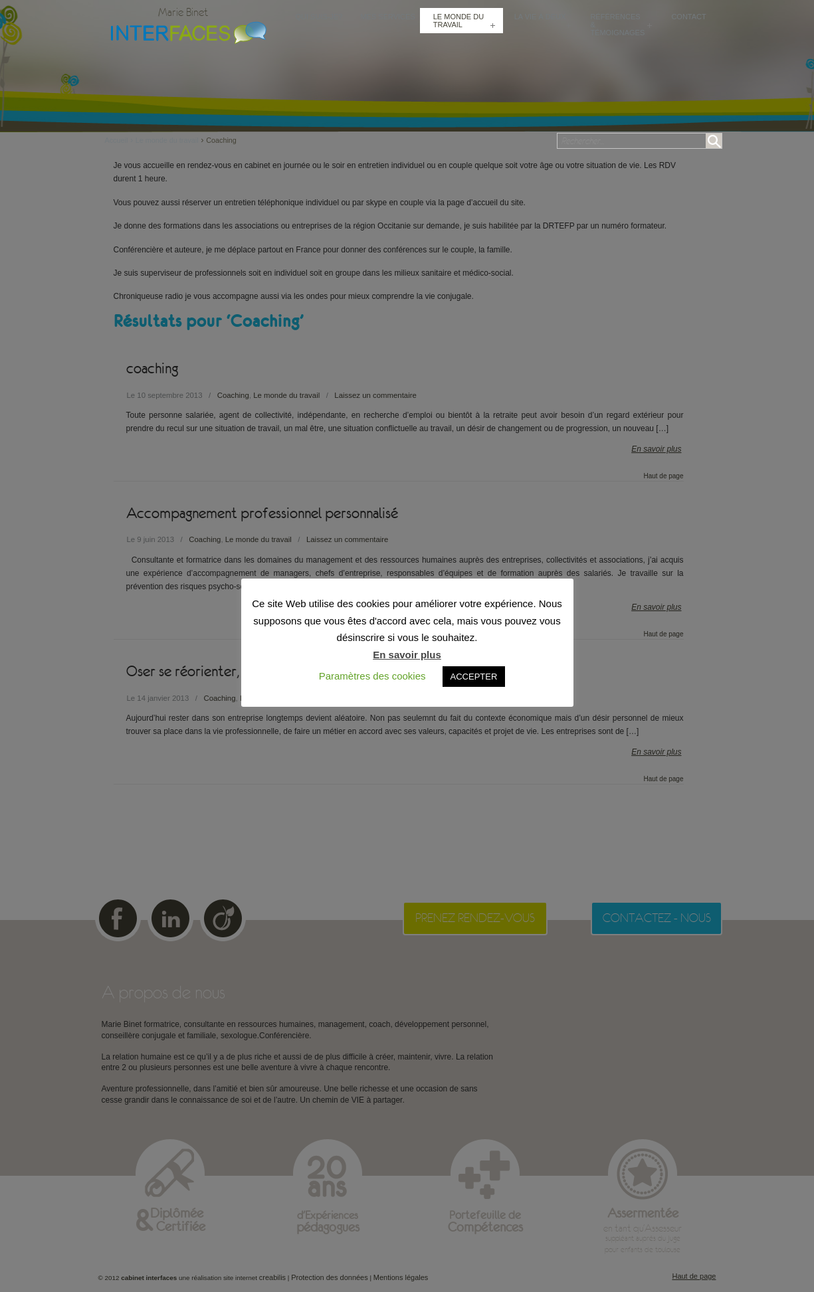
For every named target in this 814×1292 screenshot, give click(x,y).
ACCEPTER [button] (474, 677)
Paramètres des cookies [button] (372, 676)
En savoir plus (407, 654)
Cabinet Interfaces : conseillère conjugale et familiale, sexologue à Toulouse (185, 31)
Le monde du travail (167, 140)
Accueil (120, 140)
